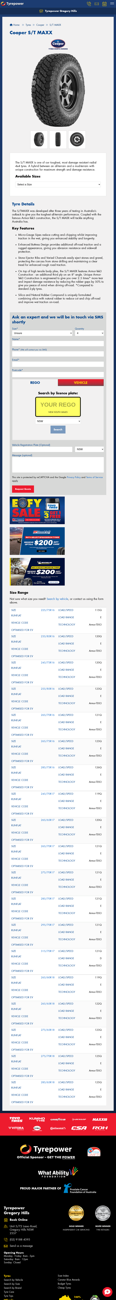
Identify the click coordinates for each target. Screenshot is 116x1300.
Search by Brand (12, 1249)
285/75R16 (48, 728)
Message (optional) (22, 455)
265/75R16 (48, 702)
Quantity (79, 328)
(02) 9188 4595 (20, 1201)
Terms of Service (94, 477)
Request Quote (23, 489)
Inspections (9, 1285)
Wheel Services (12, 1297)
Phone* (29, 349)
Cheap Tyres (64, 1249)
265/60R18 (48, 938)
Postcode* (17, 370)
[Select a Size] (58, 184)
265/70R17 (48, 807)
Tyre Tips (8, 1257)
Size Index (63, 1237)
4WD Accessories (13, 1277)
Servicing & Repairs (14, 1289)
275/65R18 (48, 991)
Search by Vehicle (13, 1241)
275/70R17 (48, 833)
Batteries (8, 1281)
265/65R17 (48, 781)
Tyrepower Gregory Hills (58, 11)
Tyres (7, 1237)
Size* (15, 328)
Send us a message (21, 1207)
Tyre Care (9, 1253)
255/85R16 (48, 650)
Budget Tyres (64, 1245)
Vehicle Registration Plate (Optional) (31, 445)
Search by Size (12, 1245)
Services (9, 1273)
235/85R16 (48, 597)
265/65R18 (48, 965)
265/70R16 (48, 676)
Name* (16, 339)
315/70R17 (48, 912)
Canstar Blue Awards (69, 1241)
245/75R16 (48, 623)
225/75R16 (48, 571)
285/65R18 (48, 1043)
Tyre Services (11, 1293)
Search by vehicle (57, 560)
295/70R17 (48, 886)
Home (14, 25)
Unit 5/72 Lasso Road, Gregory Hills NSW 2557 (23, 1191)
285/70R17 (48, 860)
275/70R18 (48, 1017)
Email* (15, 359)
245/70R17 (48, 755)
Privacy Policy (74, 477)
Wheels (8, 1261)
